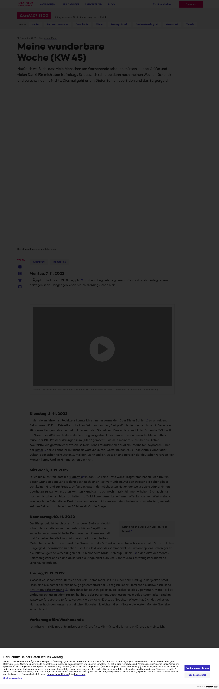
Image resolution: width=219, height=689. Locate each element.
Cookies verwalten (12, 678)
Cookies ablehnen (198, 675)
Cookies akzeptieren (197, 668)
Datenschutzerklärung (58, 674)
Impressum (79, 674)
